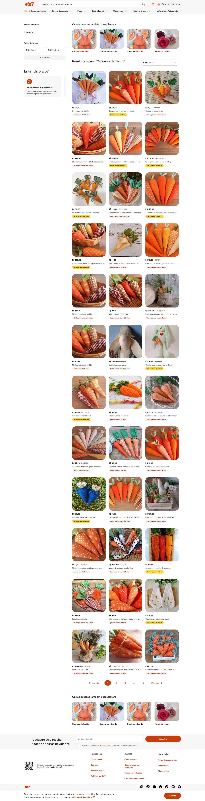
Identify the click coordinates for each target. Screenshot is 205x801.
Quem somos (96, 759)
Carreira (94, 765)
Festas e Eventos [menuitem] (142, 10)
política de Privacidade (83, 797)
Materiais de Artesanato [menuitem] (169, 10)
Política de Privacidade (102, 745)
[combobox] (47, 4)
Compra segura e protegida (131, 766)
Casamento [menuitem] (120, 10)
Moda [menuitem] (81, 10)
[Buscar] (98, 4)
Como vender (163, 765)
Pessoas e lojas (97, 770)
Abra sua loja (163, 771)
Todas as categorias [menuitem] (37, 10)
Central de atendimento (134, 778)
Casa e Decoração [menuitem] (61, 10)
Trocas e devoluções (133, 773)
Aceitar (172, 795)
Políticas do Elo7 (98, 776)
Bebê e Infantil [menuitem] (99, 10)
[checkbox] (79, 745)
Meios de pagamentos (167, 760)
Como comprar (130, 759)
